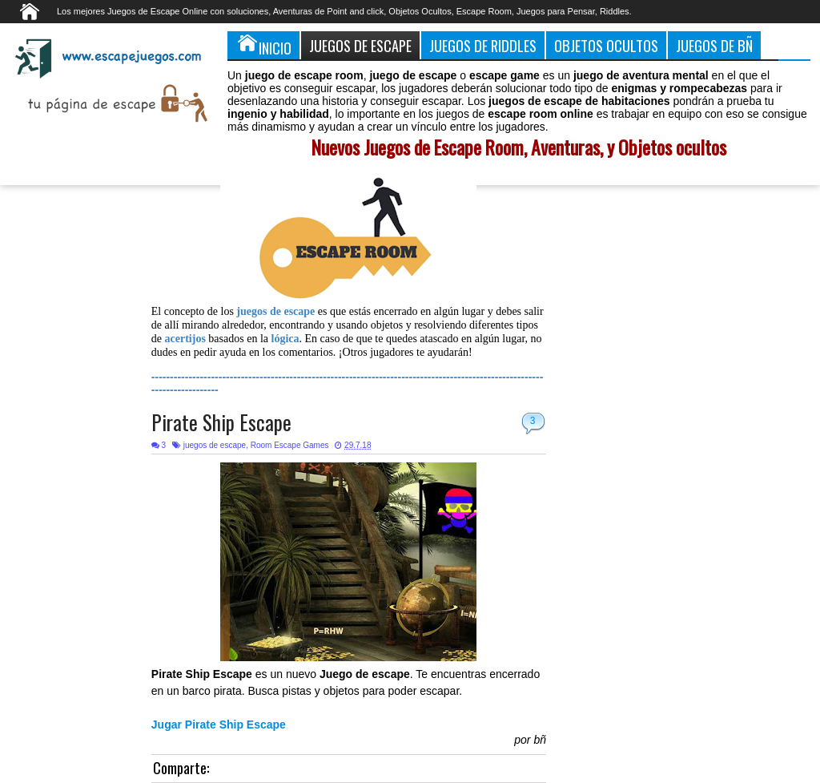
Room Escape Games (290, 445)
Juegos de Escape (360, 45)
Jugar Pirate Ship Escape (218, 724)
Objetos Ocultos (606, 45)
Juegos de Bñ (714, 45)
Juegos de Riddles (483, 45)
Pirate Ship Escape (221, 422)
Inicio (263, 45)
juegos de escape (214, 445)
